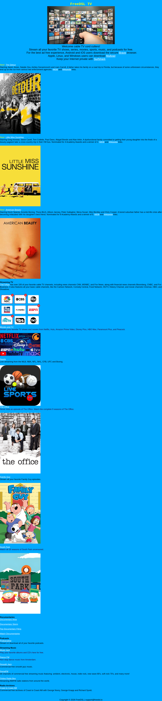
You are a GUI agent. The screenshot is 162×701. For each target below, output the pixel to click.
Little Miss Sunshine (15, 137)
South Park (5, 547)
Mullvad (110, 55)
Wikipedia (66, 69)
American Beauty (13, 210)
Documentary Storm (9, 624)
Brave (122, 52)
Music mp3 (5, 650)
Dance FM (4, 657)
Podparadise (5, 641)
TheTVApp (5, 284)
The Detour (11, 65)
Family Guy (5, 477)
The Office (4, 407)
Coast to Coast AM (8, 688)
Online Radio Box (8, 678)
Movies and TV (7, 327)
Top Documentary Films (10, 629)
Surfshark (100, 58)
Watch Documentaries (10, 634)
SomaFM (4, 671)
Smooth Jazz (6, 664)
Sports (3, 359)
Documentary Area (8, 619)
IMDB (55, 69)
